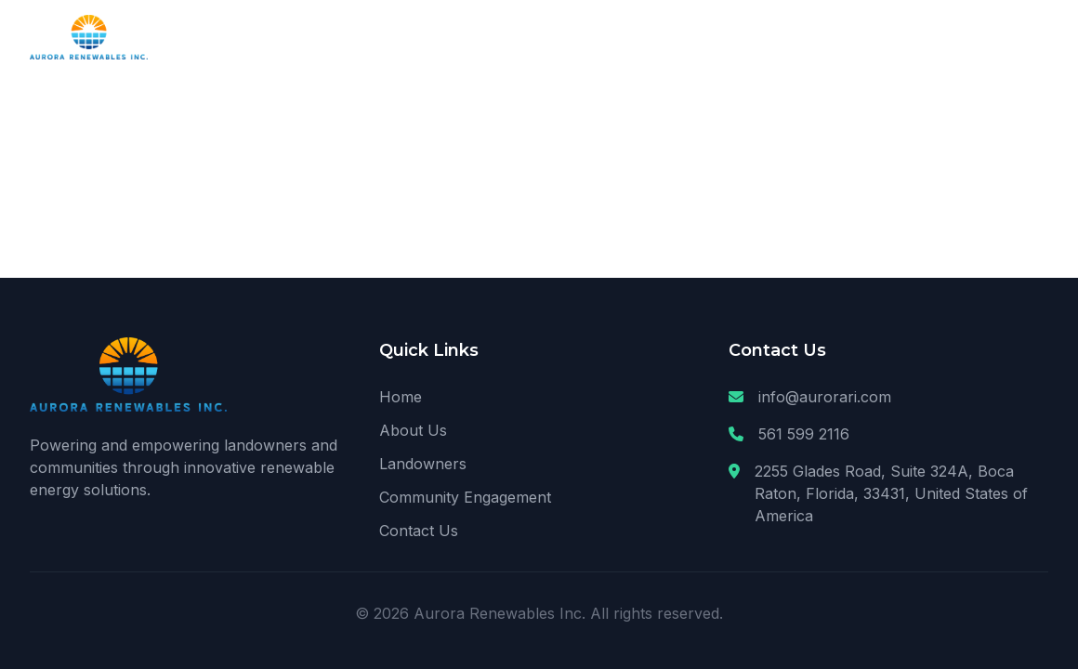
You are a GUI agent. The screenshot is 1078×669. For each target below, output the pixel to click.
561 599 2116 (803, 434)
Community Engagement (465, 497)
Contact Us (1010, 37)
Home (602, 37)
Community (902, 37)
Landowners (789, 37)
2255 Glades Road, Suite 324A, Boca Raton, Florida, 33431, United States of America (891, 493)
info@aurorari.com (824, 396)
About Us (684, 37)
